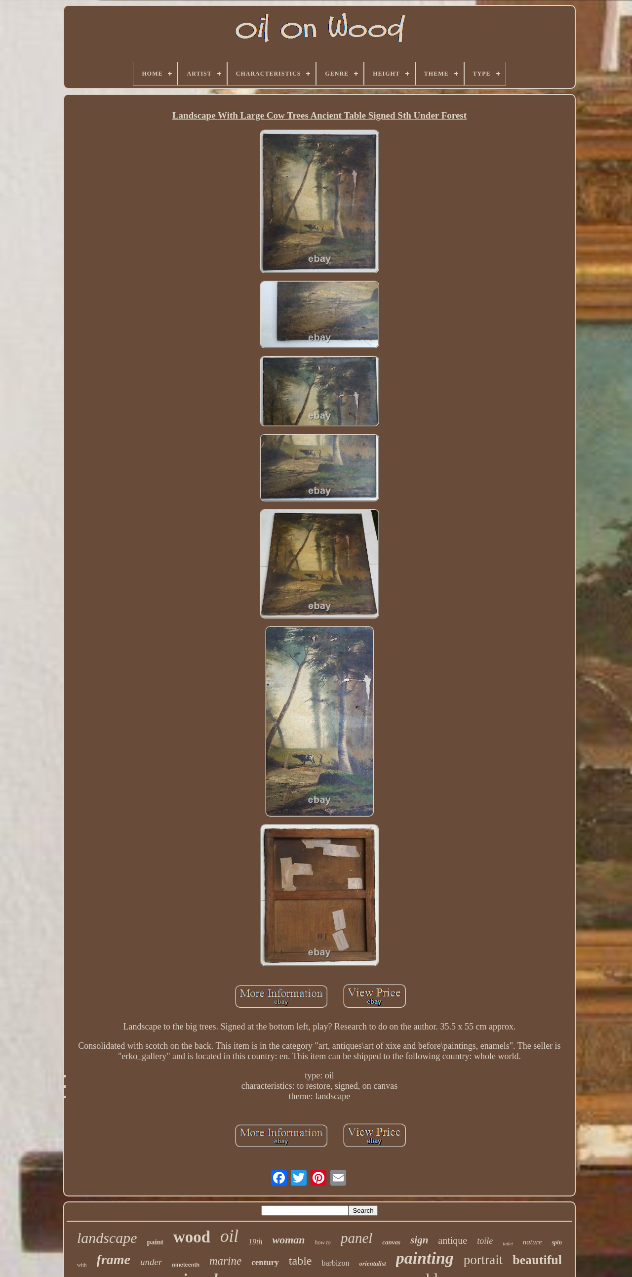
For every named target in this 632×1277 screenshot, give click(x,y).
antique (452, 1240)
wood (191, 1237)
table (300, 1260)
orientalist (372, 1263)
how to (323, 1242)
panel (356, 1238)
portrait (483, 1259)
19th (255, 1241)
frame (113, 1259)
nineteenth (185, 1265)
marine (225, 1261)
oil (229, 1236)
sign (419, 1240)
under (151, 1262)
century (265, 1262)
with (82, 1265)
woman (289, 1240)
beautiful (537, 1260)
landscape (107, 1238)
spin (557, 1242)
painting (425, 1258)
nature (532, 1242)
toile (485, 1241)
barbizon (335, 1263)
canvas (391, 1242)
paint (155, 1242)
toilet (508, 1243)
